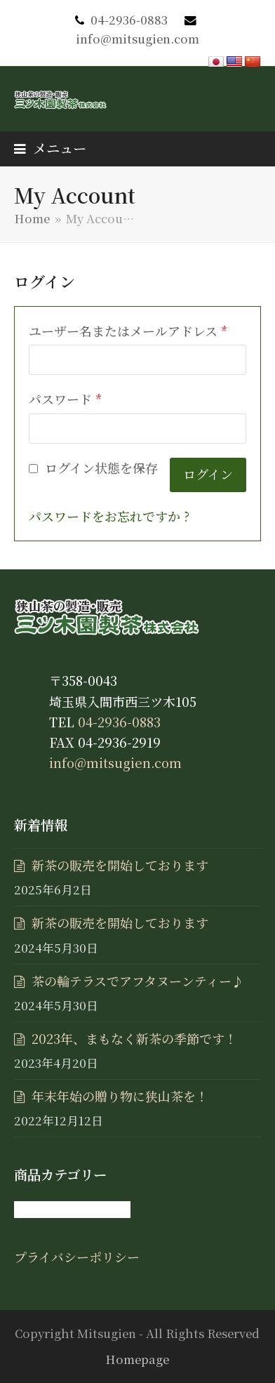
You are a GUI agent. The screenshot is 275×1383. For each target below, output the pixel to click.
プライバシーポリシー (77, 1257)
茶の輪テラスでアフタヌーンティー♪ (138, 981)
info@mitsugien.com (137, 38)
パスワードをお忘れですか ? (109, 516)
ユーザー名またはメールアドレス (128, 331)
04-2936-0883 (129, 19)
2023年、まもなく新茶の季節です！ (134, 1038)
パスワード (65, 399)
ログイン (208, 474)
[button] (50, 148)
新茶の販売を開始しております (120, 865)
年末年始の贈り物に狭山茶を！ (120, 1096)
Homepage (137, 1359)
